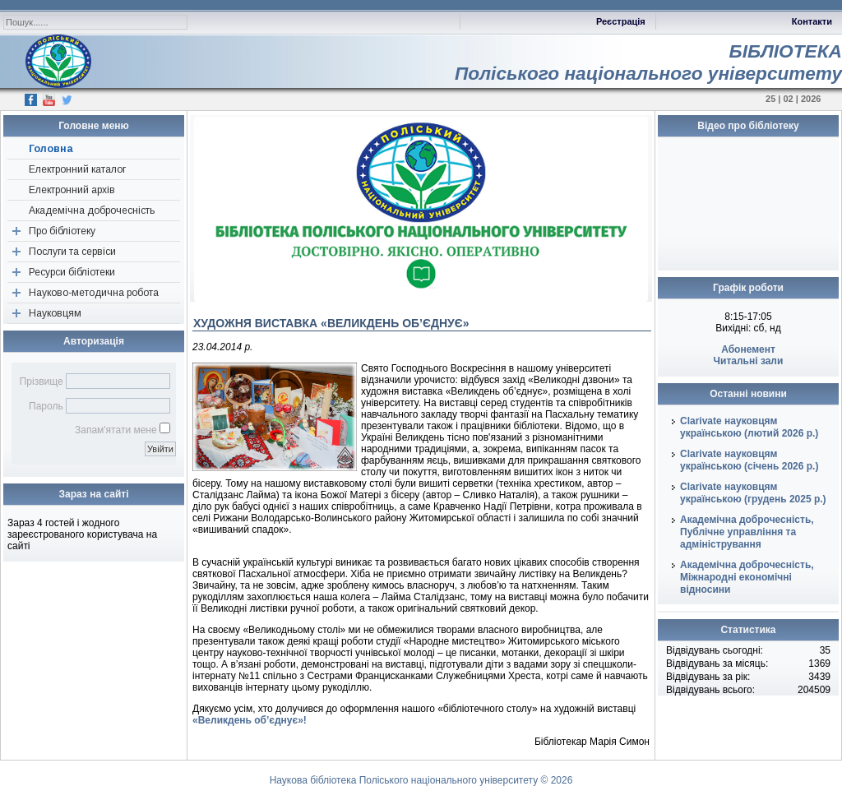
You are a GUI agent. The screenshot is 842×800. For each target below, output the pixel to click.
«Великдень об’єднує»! (249, 720)
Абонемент (748, 349)
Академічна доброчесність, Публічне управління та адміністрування (747, 532)
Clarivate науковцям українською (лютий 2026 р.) (749, 427)
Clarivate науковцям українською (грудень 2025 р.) (753, 493)
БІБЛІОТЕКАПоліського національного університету (648, 62)
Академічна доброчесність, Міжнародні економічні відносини (747, 577)
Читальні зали (749, 361)
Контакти (812, 21)
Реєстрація (620, 21)
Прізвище (41, 381)
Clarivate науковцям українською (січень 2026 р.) (749, 460)
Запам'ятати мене (116, 430)
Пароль (46, 406)
